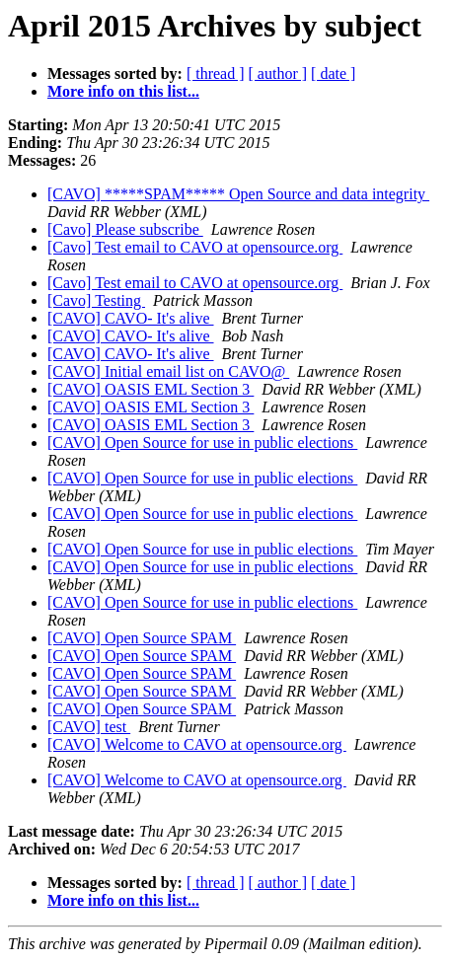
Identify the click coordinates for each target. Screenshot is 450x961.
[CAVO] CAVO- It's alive (130, 318)
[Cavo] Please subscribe (125, 229)
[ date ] (333, 73)
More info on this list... (123, 91)
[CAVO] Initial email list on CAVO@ (168, 371)
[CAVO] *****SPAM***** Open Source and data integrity (238, 193)
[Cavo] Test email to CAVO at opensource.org (194, 247)
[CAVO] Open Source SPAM (141, 637)
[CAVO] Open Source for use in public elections (202, 442)
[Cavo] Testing (96, 300)
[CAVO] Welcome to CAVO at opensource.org (196, 744)
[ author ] (278, 73)
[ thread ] (216, 73)
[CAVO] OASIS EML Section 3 (150, 389)
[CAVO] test (88, 726)
